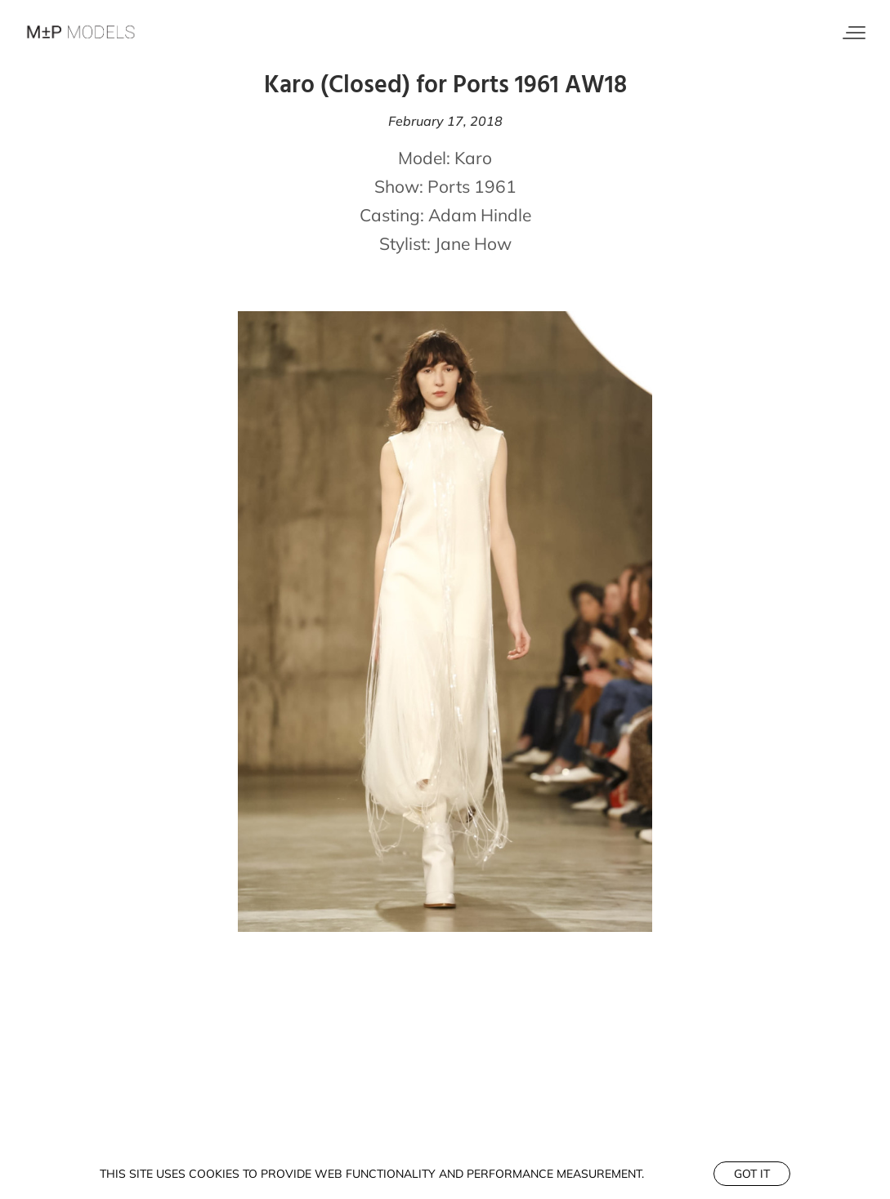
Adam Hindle (479, 214)
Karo (473, 157)
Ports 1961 (472, 186)
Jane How (473, 243)
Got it (752, 1173)
